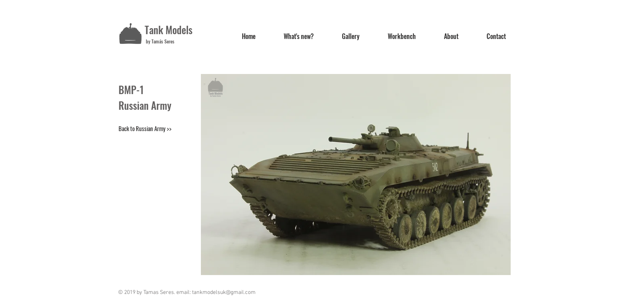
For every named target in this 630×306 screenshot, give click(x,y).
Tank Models (168, 29)
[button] (356, 174)
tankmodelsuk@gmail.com (224, 292)
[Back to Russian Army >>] (145, 128)
